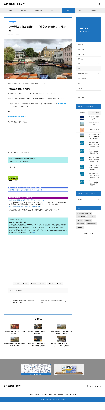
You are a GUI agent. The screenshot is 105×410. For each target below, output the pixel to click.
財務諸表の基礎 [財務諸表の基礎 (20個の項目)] (91, 223)
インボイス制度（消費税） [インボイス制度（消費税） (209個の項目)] (84, 213)
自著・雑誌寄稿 (83, 78)
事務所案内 (93, 10)
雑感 (80, 83)
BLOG (68, 10)
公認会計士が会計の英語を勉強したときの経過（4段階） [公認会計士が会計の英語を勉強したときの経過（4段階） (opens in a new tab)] (26, 206)
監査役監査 (81, 49)
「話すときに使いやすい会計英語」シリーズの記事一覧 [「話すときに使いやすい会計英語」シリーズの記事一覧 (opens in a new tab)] (25, 190)
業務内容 (23, 10)
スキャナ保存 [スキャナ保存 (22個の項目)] (91, 216)
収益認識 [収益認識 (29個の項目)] (88, 220)
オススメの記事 (95, 113)
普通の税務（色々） (90, 73)
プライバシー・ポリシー (70, 394)
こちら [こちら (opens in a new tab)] (34, 232)
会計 (90, 63)
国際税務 (90, 59)
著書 (80, 10)
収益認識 (20, 290)
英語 (80, 68)
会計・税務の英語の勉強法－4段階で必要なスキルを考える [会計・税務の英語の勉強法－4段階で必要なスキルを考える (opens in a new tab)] (26, 200)
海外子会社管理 (83, 54)
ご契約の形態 (38, 10)
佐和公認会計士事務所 (14, 4)
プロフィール (54, 10)
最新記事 (81, 44)
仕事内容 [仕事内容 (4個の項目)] (80, 220)
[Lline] (42, 283)
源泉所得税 (81, 97)
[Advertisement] (38, 260)
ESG (80, 93)
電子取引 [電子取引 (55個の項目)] (80, 227)
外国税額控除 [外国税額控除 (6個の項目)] (80, 223)
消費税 (80, 88)
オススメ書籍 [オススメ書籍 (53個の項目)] (81, 216)
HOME (10, 10)
